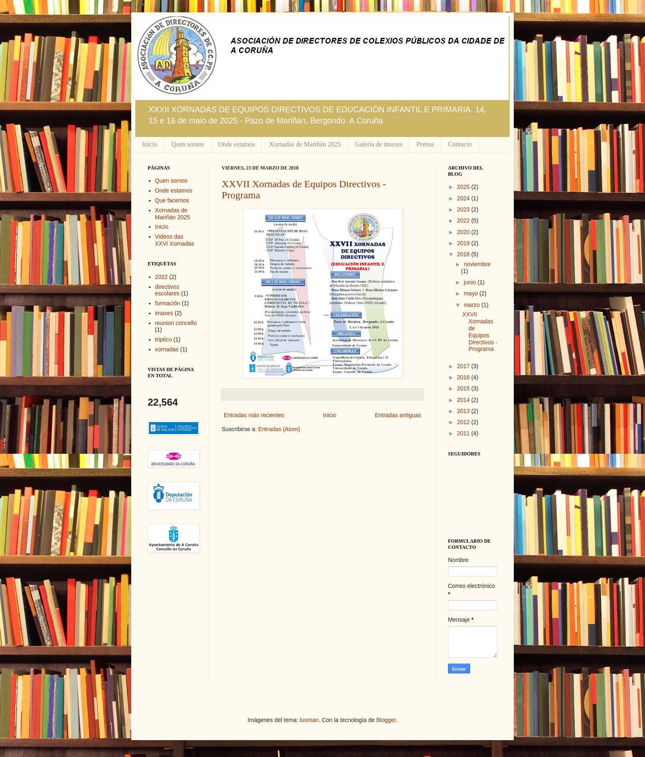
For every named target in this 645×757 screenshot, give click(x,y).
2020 (464, 232)
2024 (464, 198)
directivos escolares (167, 290)
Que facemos (172, 200)
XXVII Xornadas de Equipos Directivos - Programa (479, 331)
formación (167, 303)
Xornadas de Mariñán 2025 (305, 144)
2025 (464, 186)
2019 (464, 243)
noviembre (477, 264)
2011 (464, 433)
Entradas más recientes (254, 415)
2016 (464, 377)
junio (470, 282)
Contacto (460, 144)
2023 (464, 209)
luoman (309, 720)
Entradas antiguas (398, 415)
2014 (464, 400)
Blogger (386, 720)
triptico (163, 339)
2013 (464, 411)
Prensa (425, 144)
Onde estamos (236, 144)
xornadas (167, 349)
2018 (464, 254)
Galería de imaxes (379, 144)
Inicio (149, 144)
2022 (161, 277)
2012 (464, 422)
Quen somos (187, 144)
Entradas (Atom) (279, 429)
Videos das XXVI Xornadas (175, 240)
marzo (472, 305)
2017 (464, 366)
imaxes (164, 313)
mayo (471, 293)
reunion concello (176, 323)
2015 (464, 388)
